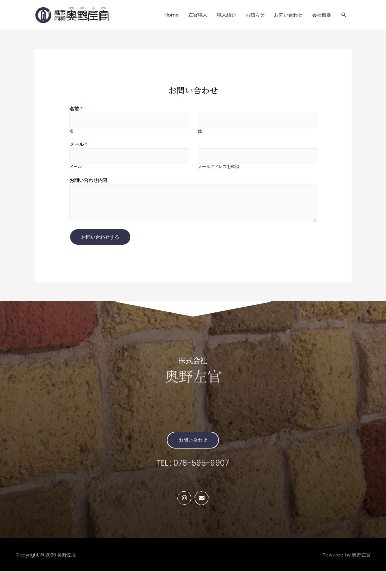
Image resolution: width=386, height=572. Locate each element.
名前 (75, 108)
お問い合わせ (288, 14)
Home (172, 14)
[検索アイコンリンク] (344, 15)
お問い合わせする (100, 237)
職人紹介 (226, 14)
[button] (193, 440)
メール (78, 144)
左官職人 (197, 14)
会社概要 (321, 14)
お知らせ (255, 14)
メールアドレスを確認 (218, 167)
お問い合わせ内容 (88, 180)
